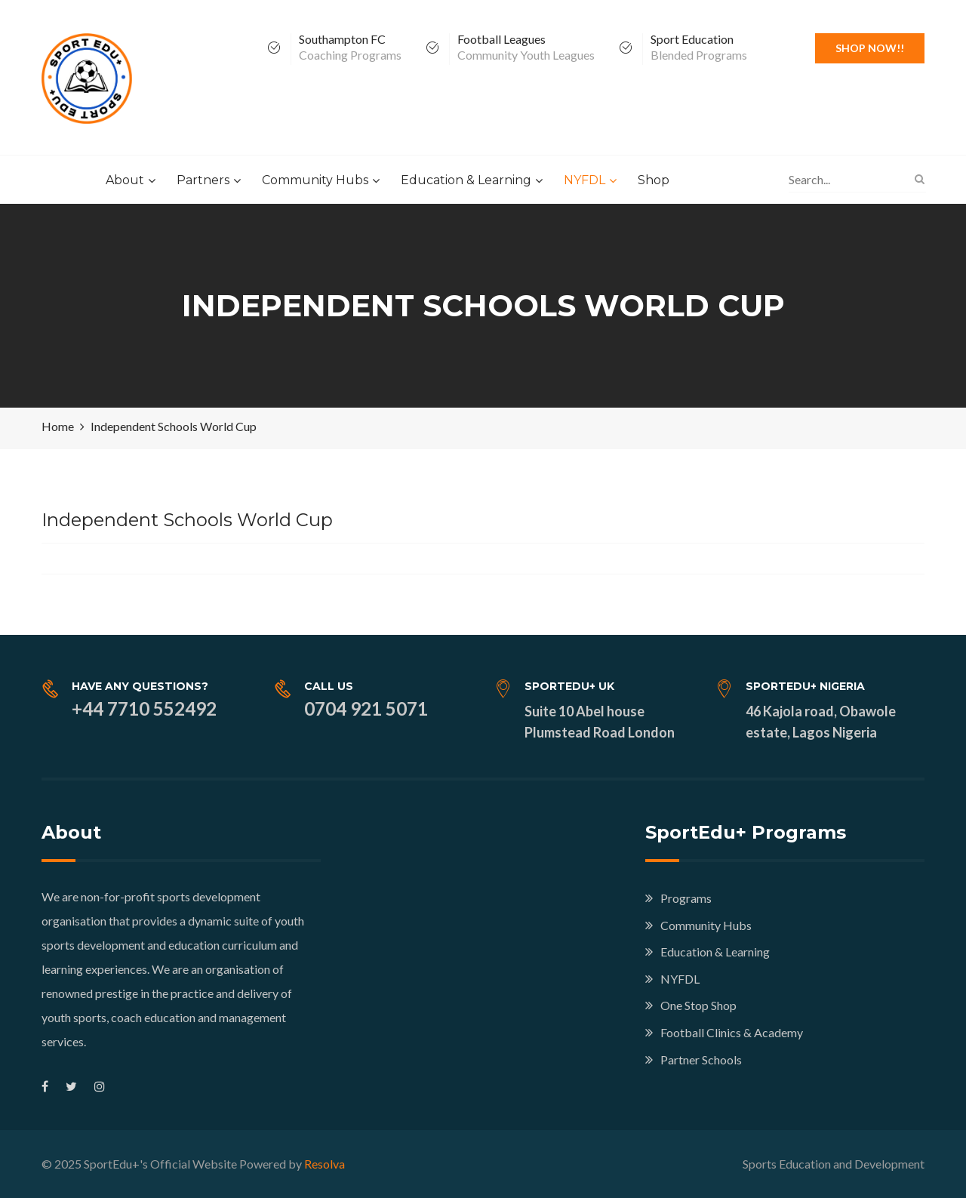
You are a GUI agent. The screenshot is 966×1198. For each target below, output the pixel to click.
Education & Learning (466, 180)
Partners (203, 180)
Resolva (324, 1163)
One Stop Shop (698, 1005)
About (125, 180)
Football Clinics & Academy (731, 1032)
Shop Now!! (869, 48)
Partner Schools (701, 1059)
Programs (686, 898)
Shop (653, 180)
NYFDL (584, 180)
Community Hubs (315, 180)
